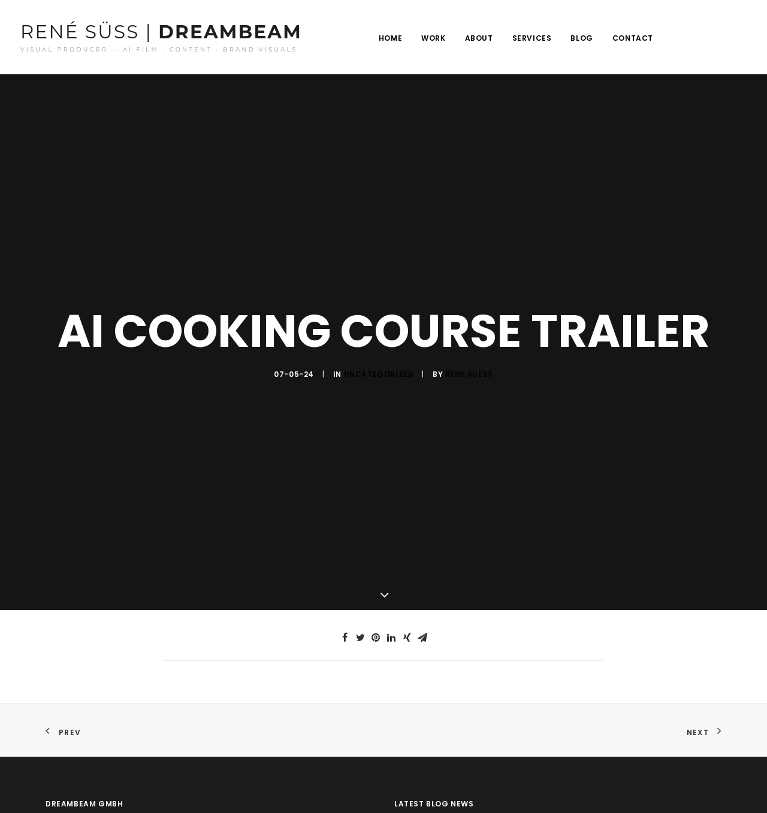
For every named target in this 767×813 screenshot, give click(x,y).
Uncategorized (379, 370)
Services (532, 38)
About (479, 38)
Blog (581, 38)
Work (433, 38)
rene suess (469, 370)
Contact (632, 38)
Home (390, 38)
